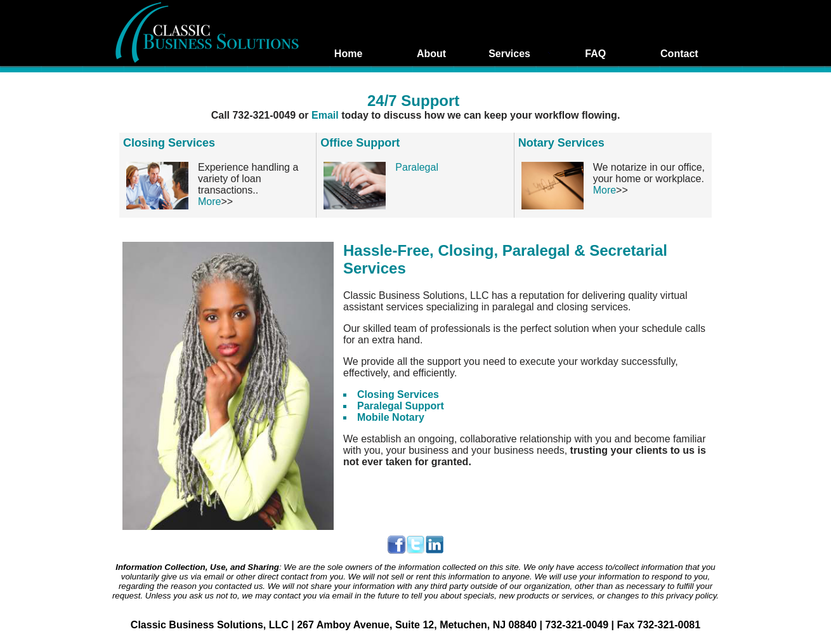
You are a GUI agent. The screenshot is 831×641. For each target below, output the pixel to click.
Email (326, 115)
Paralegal (416, 167)
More (209, 201)
